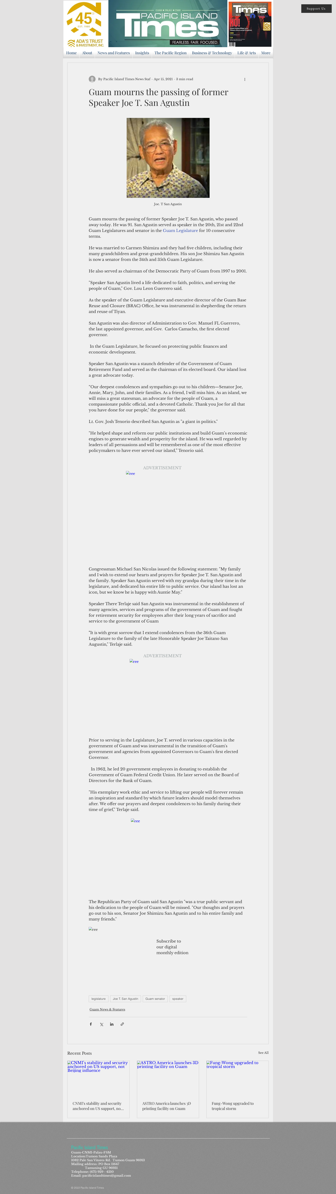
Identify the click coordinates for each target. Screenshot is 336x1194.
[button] (316, 8)
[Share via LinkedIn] (112, 1024)
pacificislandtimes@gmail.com (106, 1175)
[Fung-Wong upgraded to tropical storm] (237, 1078)
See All (263, 1053)
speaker (177, 999)
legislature (99, 999)
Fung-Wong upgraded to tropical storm (233, 1106)
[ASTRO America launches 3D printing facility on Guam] (168, 1078)
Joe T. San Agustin (125, 999)
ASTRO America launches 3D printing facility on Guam (166, 1106)
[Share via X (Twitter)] (101, 1024)
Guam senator (155, 999)
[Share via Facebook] (91, 1024)
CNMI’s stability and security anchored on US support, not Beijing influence (97, 1106)
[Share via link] (122, 1024)
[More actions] (244, 79)
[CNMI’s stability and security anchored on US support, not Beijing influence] (98, 1078)
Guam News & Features (107, 1009)
